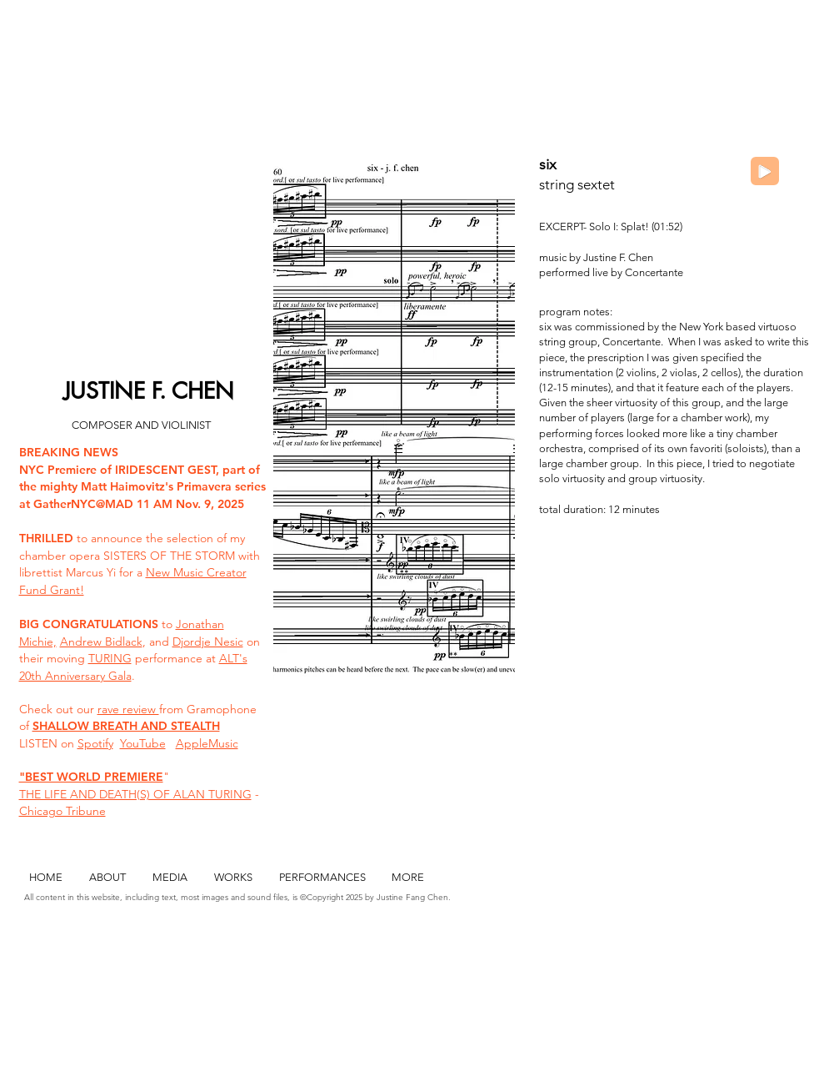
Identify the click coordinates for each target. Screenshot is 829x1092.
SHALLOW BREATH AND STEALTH (126, 725)
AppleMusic (207, 743)
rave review (128, 709)
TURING (110, 658)
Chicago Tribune (62, 810)
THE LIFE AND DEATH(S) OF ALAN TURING (135, 794)
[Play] (765, 171)
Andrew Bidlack (101, 641)
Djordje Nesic (207, 641)
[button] (394, 421)
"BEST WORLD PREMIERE (91, 776)
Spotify (95, 743)
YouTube (143, 743)
